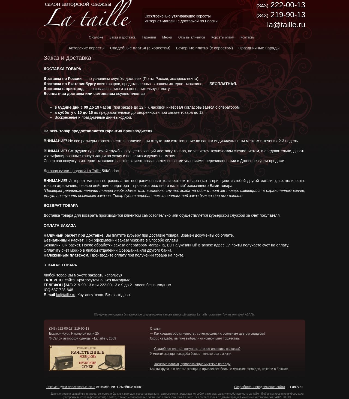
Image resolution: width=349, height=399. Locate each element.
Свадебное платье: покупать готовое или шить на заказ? (197, 349)
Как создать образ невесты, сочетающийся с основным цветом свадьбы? (209, 333)
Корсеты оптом (222, 37)
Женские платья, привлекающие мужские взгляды (192, 364)
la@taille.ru (65, 295)
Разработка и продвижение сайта (259, 387)
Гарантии (149, 37)
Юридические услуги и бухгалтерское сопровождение (128, 314)
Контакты (247, 37)
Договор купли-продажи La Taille (72, 171)
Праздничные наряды (258, 48)
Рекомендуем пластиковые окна (70, 387)
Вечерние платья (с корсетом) (204, 48)
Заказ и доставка (123, 37)
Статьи (155, 328)
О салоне (96, 37)
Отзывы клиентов (191, 37)
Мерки (167, 37)
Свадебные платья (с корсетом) (140, 48)
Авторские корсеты (86, 48)
